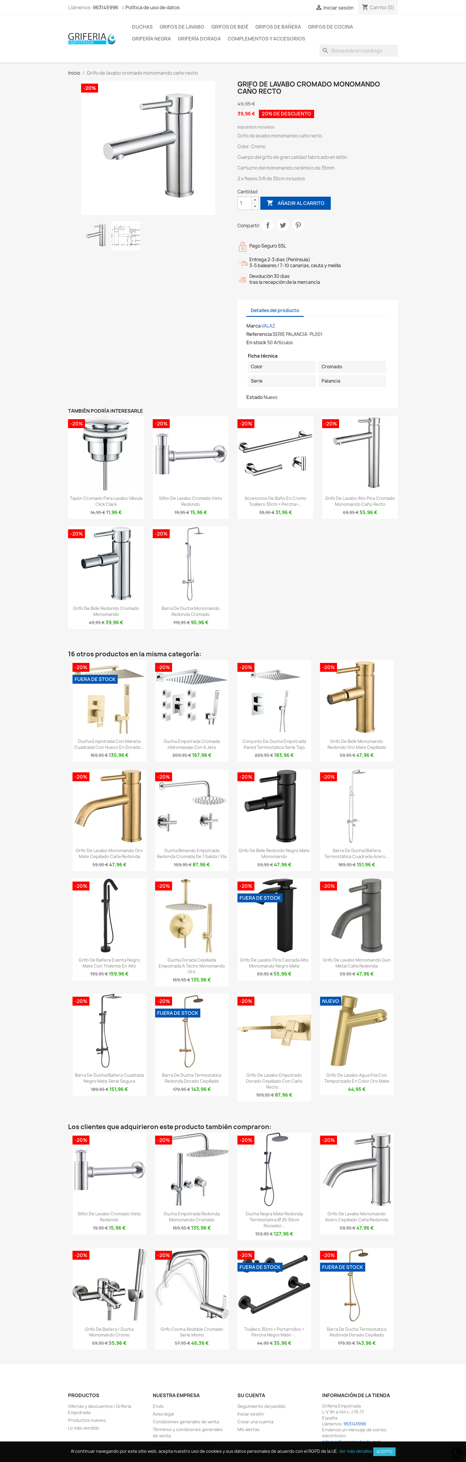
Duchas (142, 27)
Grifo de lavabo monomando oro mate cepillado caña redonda (109, 853)
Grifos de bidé (229, 27)
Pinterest (298, 225)
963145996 (105, 7)
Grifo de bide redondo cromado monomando (106, 611)
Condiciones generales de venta (186, 1422)
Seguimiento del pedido (261, 1406)
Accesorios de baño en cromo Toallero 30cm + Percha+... (275, 501)
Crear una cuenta (255, 1422)
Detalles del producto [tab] (275, 310)
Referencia (259, 334)
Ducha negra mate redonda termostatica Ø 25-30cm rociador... (274, 1219)
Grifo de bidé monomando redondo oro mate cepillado (357, 744)
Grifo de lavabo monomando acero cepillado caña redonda (356, 1216)
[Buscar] (358, 51)
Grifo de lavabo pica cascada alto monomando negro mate (274, 963)
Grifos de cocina (330, 27)
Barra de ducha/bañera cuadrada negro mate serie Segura (109, 1078)
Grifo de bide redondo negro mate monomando (274, 853)
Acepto (384, 1451)
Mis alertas (248, 1429)
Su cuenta (251, 1395)
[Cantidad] (244, 203)
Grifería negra (151, 38)
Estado (254, 397)
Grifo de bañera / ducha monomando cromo (109, 1332)
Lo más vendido (83, 1428)
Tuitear (283, 225)
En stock (256, 342)
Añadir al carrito (296, 203)
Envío (158, 1406)
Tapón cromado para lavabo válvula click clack (106, 501)
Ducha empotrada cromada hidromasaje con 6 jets (192, 744)
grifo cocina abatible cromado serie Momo (191, 1332)
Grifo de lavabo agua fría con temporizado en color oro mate (356, 1078)
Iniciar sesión (250, 1414)
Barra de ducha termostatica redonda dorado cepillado (191, 1078)
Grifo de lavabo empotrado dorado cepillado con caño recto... (274, 1081)
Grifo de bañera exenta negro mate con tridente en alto (109, 963)
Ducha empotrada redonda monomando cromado (192, 1216)
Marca (253, 326)
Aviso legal (163, 1414)
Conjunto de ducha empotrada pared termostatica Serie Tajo (274, 744)
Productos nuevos (87, 1420)
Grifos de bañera (278, 27)
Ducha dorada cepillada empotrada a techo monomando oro (192, 966)
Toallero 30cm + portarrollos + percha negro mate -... (274, 1332)
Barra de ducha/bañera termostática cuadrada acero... (356, 853)
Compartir (268, 225)
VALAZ (268, 326)
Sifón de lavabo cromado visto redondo (190, 501)
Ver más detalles (355, 1451)
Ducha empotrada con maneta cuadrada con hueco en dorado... (109, 744)
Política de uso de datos (152, 7)
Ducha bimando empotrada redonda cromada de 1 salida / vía (191, 853)
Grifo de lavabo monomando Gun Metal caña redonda (357, 963)
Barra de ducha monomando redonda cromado (191, 611)
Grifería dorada (199, 38)
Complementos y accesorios (266, 38)
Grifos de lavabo (182, 27)
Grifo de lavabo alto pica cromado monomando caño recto (360, 501)
